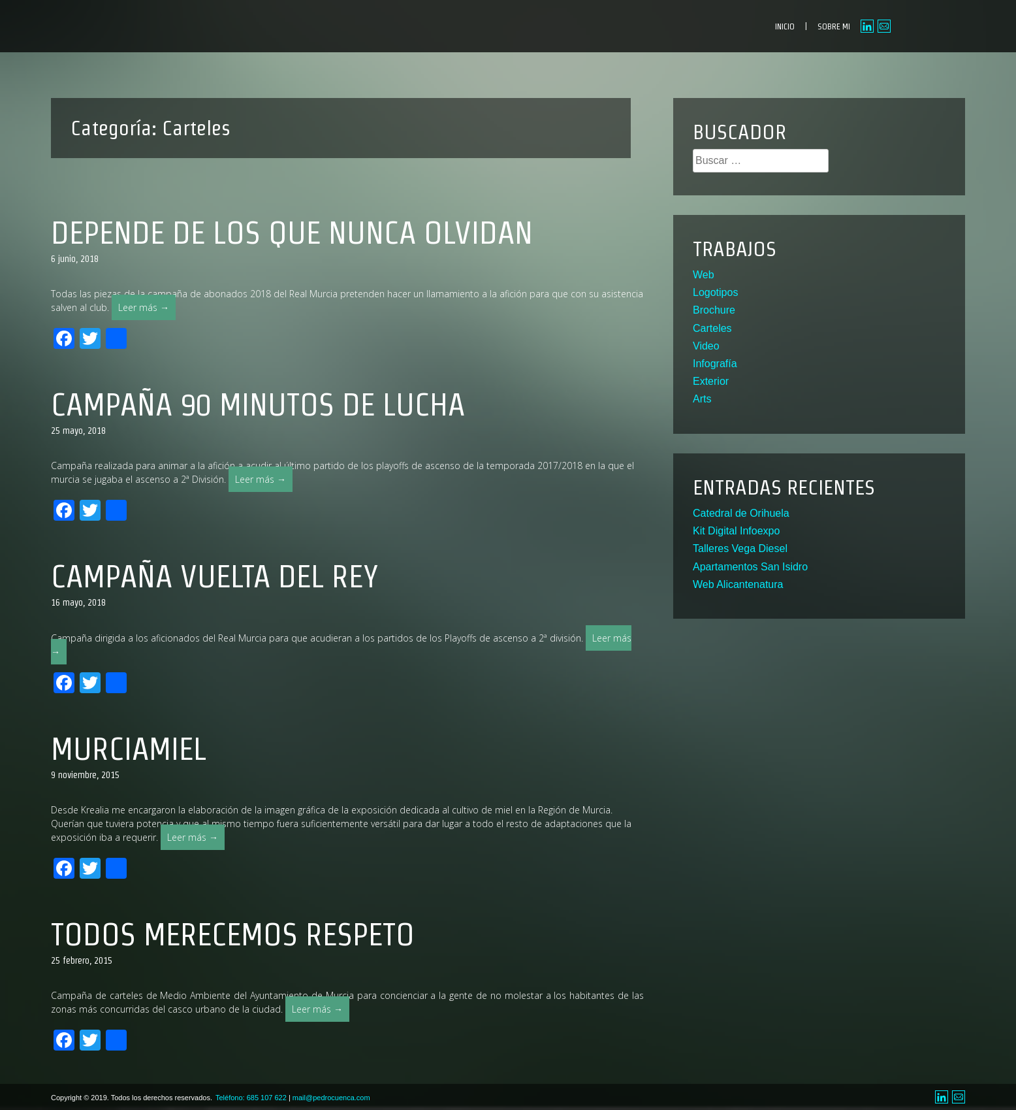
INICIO (785, 26)
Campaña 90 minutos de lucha (258, 404)
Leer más (147, 310)
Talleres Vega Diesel (740, 548)
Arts (702, 398)
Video (706, 345)
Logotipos (715, 292)
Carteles (712, 328)
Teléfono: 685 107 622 (251, 1098)
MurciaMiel (128, 749)
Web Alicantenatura (738, 584)
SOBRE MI (834, 26)
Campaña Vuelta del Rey (214, 576)
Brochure (714, 310)
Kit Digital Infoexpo (736, 530)
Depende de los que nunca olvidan (292, 233)
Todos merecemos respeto (233, 934)
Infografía (715, 363)
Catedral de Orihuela (741, 513)
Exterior (711, 381)
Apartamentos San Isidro (750, 566)
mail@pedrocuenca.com (331, 1098)
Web (703, 274)
